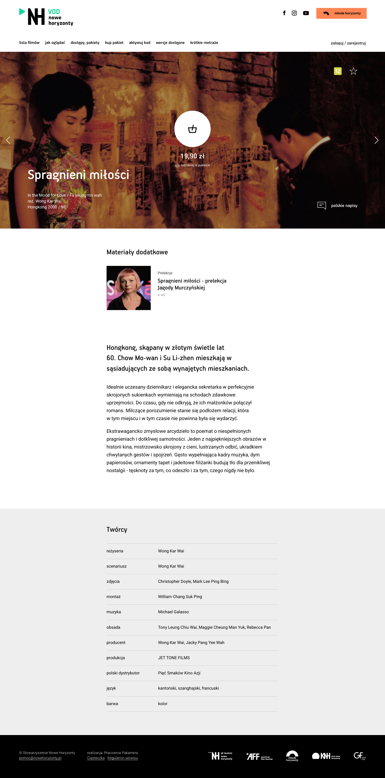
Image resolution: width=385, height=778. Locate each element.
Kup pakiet (114, 43)
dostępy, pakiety (85, 43)
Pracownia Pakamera (121, 753)
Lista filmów (29, 43)
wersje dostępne (170, 43)
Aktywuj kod (140, 43)
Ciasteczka (96, 758)
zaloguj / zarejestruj (348, 43)
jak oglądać (55, 43)
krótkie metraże (204, 43)
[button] (376, 140)
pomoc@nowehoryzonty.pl (40, 758)
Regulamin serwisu (123, 758)
